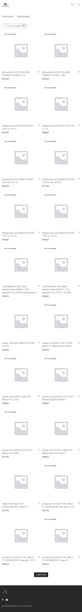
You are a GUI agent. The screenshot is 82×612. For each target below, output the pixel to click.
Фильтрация (23, 16)
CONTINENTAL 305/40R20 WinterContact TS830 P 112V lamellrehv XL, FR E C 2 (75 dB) (56, 289)
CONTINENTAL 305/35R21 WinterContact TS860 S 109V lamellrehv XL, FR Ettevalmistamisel (19, 289)
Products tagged (16, 26)
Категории (7, 16)
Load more (41, 574)
